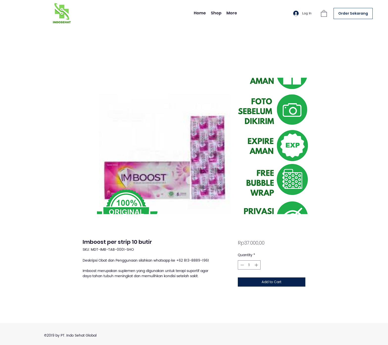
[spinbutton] (249, 265)
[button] (324, 13)
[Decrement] (242, 265)
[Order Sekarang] (353, 13)
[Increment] (257, 265)
